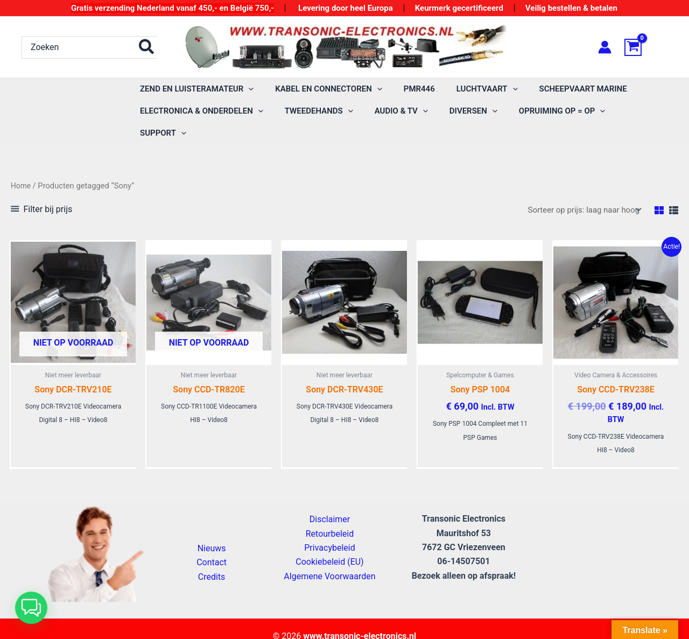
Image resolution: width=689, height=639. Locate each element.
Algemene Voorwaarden (329, 559)
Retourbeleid (330, 516)
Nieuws (212, 531)
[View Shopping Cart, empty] (645, 47)
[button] (31, 608)
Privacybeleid (329, 530)
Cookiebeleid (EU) (329, 544)
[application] (246, 89)
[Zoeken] (147, 47)
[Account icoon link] (604, 47)
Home (21, 163)
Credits (212, 559)
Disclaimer (330, 502)
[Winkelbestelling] (579, 188)
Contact (211, 545)
